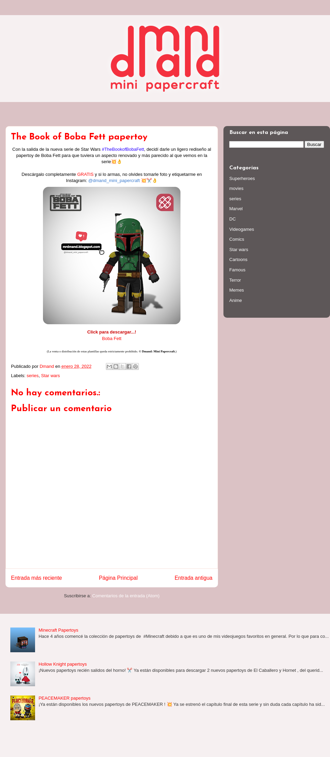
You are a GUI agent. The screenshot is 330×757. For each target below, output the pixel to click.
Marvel (236, 208)
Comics (236, 239)
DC (232, 219)
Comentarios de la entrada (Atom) (126, 595)
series (33, 375)
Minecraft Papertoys (58, 630)
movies (236, 188)
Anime (235, 300)
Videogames (241, 229)
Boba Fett (111, 338)
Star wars (50, 375)
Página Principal (118, 578)
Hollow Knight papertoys (62, 664)
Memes (236, 290)
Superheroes (242, 178)
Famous (237, 269)
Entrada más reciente (36, 578)
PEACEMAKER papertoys (64, 698)
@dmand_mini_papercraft (114, 180)
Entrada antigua (193, 578)
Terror (235, 280)
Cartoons (238, 259)
